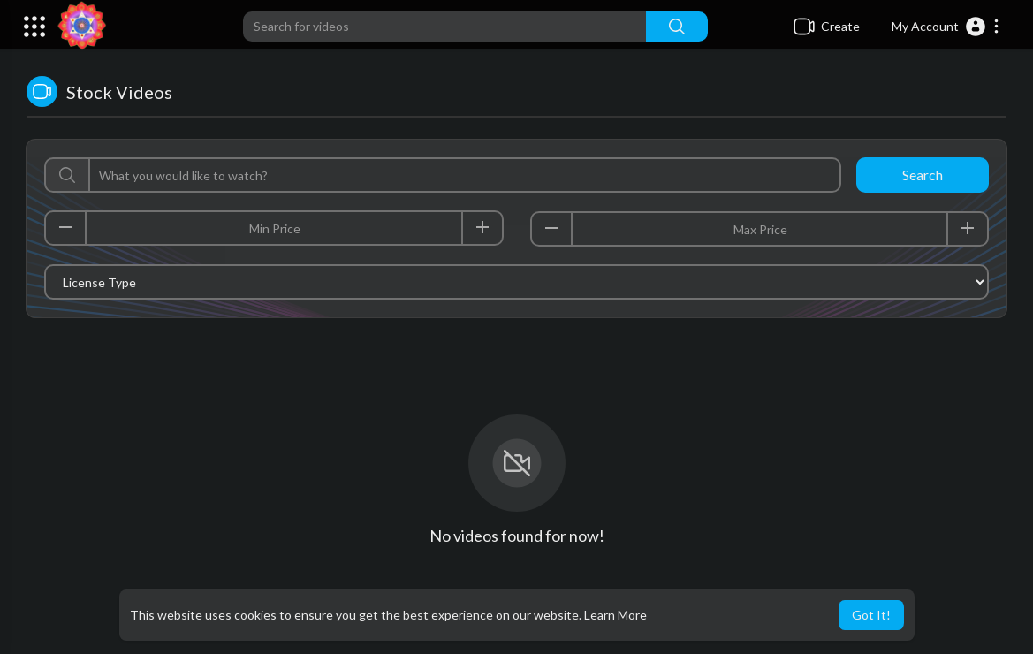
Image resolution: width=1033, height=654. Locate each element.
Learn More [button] (615, 614)
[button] (945, 26)
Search (922, 174)
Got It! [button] (871, 614)
